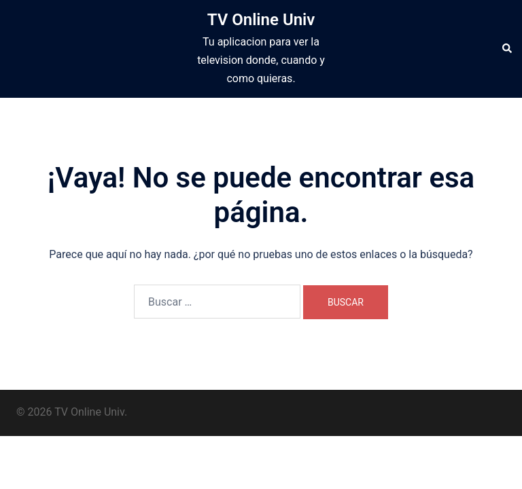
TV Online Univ (261, 19)
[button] (506, 48)
